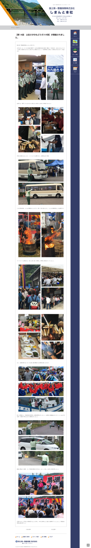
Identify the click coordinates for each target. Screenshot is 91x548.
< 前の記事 (28, 529)
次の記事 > (53, 529)
